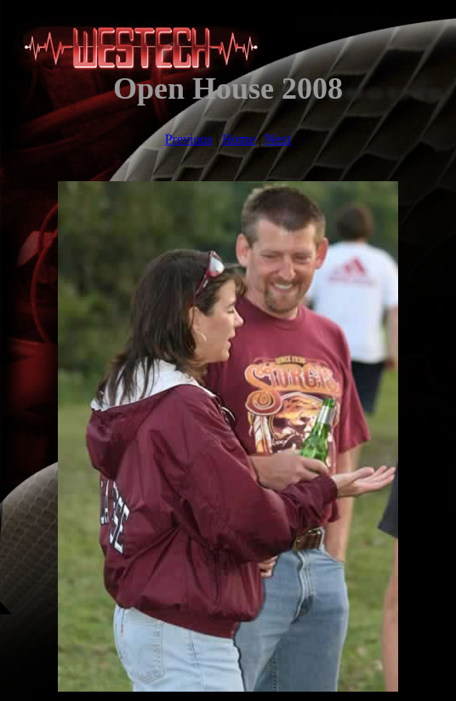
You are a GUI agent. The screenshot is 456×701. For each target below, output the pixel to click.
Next (278, 139)
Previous (189, 139)
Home (238, 139)
